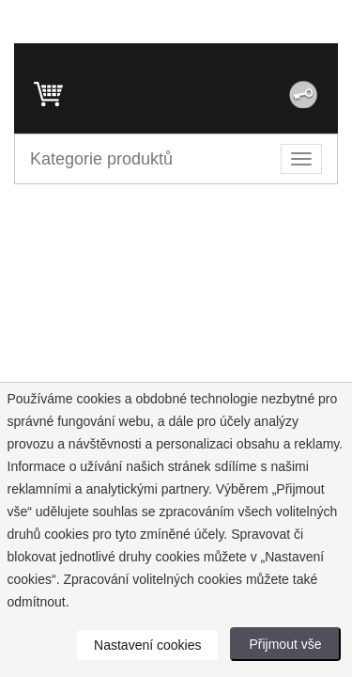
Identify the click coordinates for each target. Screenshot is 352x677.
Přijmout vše (285, 644)
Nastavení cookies (147, 645)
